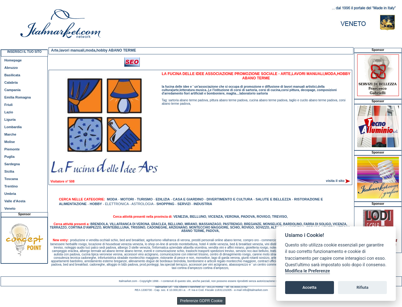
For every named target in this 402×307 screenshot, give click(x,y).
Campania (12, 90)
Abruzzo (11, 67)
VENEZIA (180, 216)
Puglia (9, 156)
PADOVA (248, 216)
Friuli (8, 105)
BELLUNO (198, 216)
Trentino (11, 186)
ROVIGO (263, 216)
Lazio (8, 112)
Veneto (9, 208)
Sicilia (9, 171)
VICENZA (215, 216)
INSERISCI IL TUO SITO (24, 51)
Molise (9, 142)
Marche (10, 134)
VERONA (232, 216)
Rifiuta (362, 287)
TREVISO (279, 216)
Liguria (10, 119)
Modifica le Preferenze (307, 271)
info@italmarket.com (255, 290)
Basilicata (12, 75)
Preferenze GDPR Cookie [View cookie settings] (201, 301)
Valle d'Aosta (14, 201)
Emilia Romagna (17, 97)
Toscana (11, 179)
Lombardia (13, 127)
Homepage (13, 60)
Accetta (309, 287)
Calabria (11, 82)
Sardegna (12, 164)
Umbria (10, 194)
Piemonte (12, 149)
